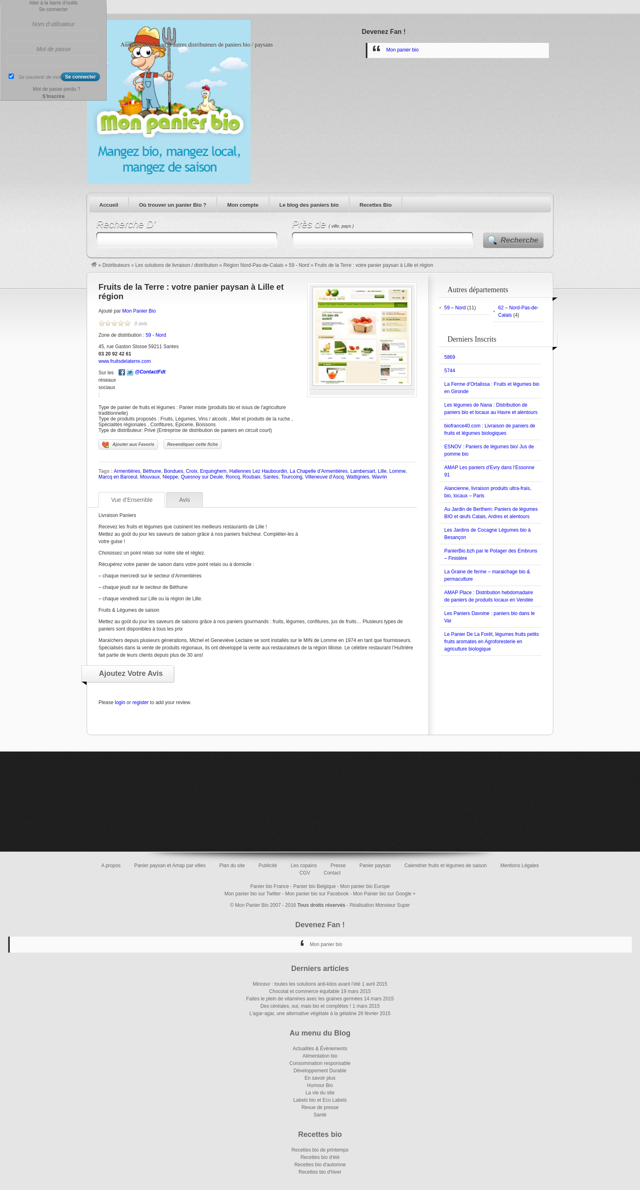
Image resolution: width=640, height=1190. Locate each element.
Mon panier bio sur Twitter (252, 894)
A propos (111, 865)
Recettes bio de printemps (319, 1150)
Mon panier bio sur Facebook (317, 894)
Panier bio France (269, 886)
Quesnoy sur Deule (202, 477)
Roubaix (251, 477)
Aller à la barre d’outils (53, 3)
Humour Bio (320, 1085)
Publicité (268, 865)
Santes (270, 477)
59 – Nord (455, 308)
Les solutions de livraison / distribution (176, 265)
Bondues (173, 471)
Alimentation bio (319, 1056)
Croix (191, 471)
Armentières (127, 471)
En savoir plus (319, 1078)
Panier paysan (375, 865)
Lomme (397, 471)
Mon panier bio (402, 50)
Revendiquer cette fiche (192, 444)
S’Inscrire (53, 96)
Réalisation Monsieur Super (380, 905)
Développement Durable (319, 1071)
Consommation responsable (319, 1063)
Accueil (108, 205)
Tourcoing (291, 477)
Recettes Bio (376, 205)
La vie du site (320, 1093)
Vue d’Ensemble (131, 500)
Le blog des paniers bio (309, 205)
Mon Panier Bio (139, 311)
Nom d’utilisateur (53, 24)
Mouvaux (150, 477)
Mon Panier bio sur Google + (384, 894)
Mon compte (243, 205)
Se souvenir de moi (39, 77)
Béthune (152, 471)
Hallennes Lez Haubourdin (258, 471)
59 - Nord (299, 265)
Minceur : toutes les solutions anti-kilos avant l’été (306, 984)
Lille (382, 471)
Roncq (233, 477)
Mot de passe (53, 49)
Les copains (304, 865)
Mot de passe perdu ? (56, 89)
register (140, 702)
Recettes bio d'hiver (319, 1172)
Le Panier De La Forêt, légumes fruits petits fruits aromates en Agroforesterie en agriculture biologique (491, 641)
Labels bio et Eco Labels (320, 1100)
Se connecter (53, 9)
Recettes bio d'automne (320, 1165)
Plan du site (232, 865)
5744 (449, 371)
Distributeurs (116, 265)
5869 (449, 357)
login (120, 702)
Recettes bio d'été (320, 1157)
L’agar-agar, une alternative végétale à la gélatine (302, 1013)
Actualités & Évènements (320, 1048)
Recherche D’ (126, 224)
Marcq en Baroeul (117, 477)
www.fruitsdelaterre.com (124, 361)
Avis (184, 500)
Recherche (519, 240)
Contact (332, 873)
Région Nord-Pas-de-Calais (254, 265)
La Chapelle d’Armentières (318, 471)
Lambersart (362, 471)
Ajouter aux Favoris (128, 445)
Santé (319, 1115)
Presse (338, 865)
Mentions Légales (519, 865)
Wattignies (358, 477)
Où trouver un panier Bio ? (172, 205)
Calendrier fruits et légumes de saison (445, 865)
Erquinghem (213, 471)
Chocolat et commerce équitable (304, 991)
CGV (305, 873)
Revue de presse (320, 1107)
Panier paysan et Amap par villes (170, 865)
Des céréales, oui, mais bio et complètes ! (305, 1006)
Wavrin (379, 477)
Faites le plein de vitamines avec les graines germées (304, 999)
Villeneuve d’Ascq (324, 477)
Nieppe (170, 477)
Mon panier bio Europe (364, 886)
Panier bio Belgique (314, 886)
